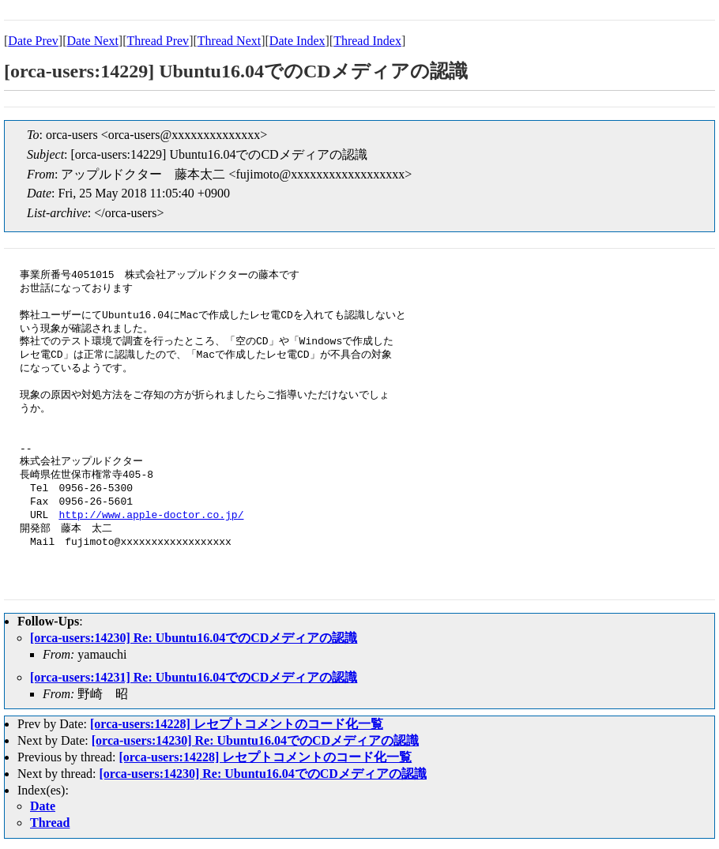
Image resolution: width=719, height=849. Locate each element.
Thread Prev (157, 40)
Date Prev (33, 40)
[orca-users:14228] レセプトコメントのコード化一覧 (236, 724)
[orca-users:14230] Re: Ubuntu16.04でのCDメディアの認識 (193, 637)
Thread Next (229, 40)
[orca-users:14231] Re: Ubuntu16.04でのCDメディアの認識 (193, 677)
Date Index (297, 40)
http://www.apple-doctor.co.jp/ (150, 516)
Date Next (93, 40)
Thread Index (367, 40)
